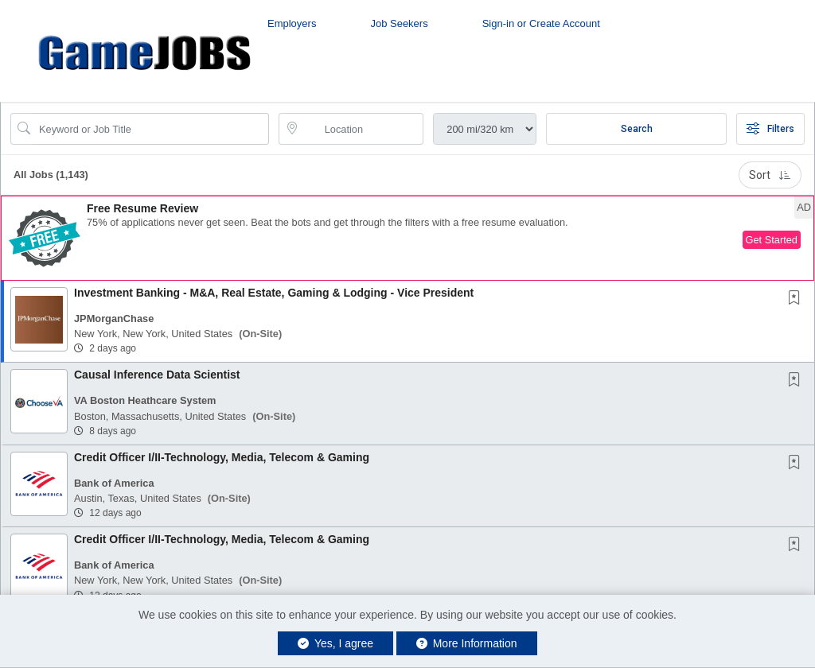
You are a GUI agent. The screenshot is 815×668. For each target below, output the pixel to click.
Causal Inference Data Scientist (157, 374)
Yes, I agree (335, 643)
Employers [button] (291, 23)
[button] (407, 238)
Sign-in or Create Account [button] (541, 23)
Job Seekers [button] (398, 23)
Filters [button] (770, 128)
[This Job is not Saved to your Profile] (797, 299)
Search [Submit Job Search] (637, 128)
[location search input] (362, 129)
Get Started (771, 240)
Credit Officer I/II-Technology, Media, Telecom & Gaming (221, 457)
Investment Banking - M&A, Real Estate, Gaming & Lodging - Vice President (274, 292)
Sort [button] (770, 175)
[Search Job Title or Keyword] (151, 129)
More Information (466, 643)
